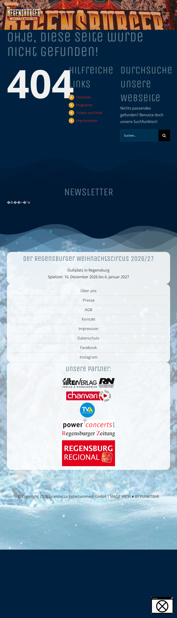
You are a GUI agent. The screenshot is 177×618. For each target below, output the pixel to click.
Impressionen (86, 120)
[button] (162, 605)
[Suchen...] (139, 135)
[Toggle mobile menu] (167, 14)
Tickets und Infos (89, 112)
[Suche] (164, 135)
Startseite (83, 97)
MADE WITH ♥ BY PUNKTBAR (134, 496)
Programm (84, 105)
